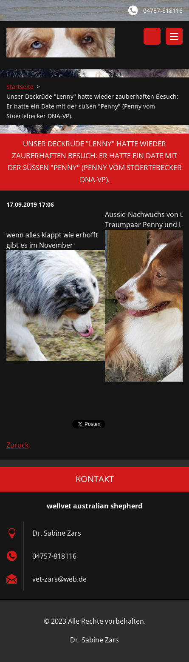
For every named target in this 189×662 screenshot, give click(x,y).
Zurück (17, 445)
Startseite (20, 87)
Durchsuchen (152, 36)
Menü (174, 36)
